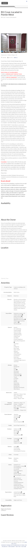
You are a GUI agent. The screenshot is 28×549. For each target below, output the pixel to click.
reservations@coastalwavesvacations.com (14, 545)
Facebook (4, 546)
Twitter (18, 546)
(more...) (15, 57)
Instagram (11, 546)
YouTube (23, 546)
